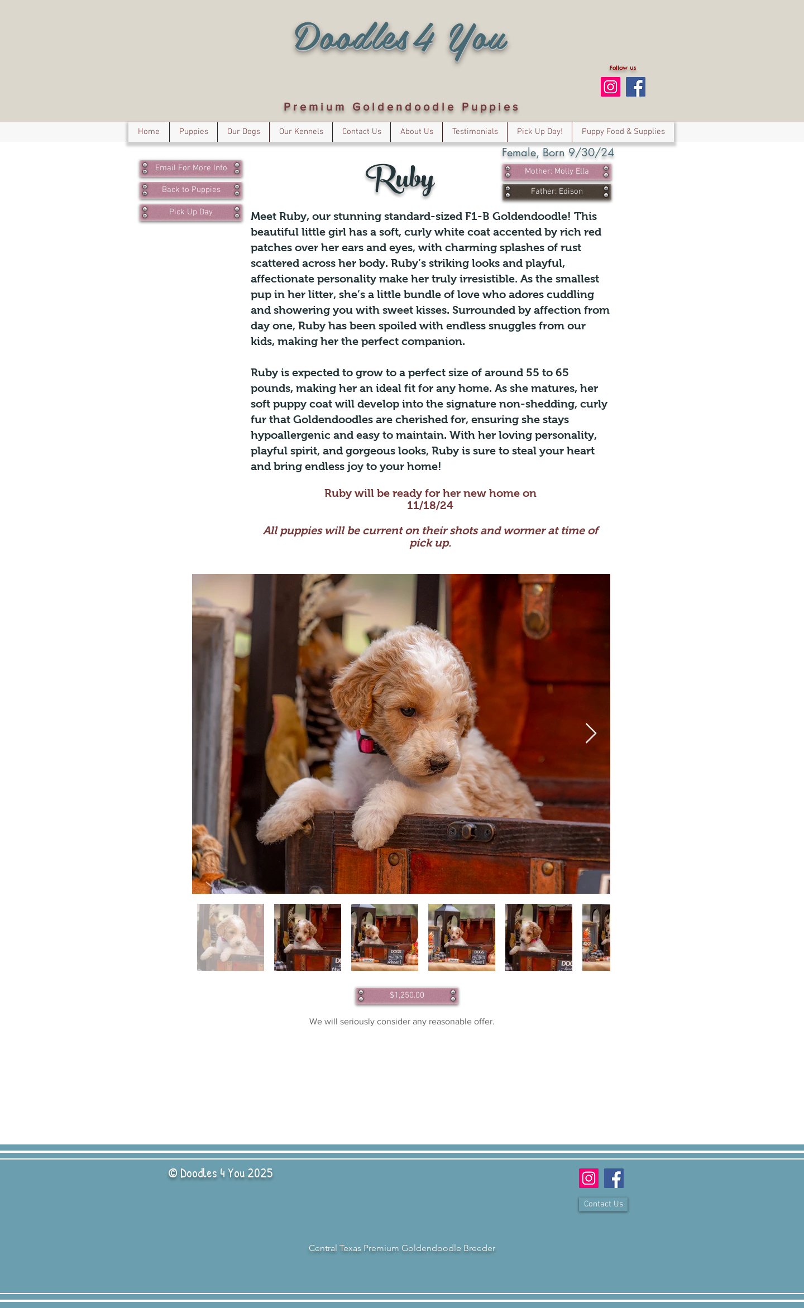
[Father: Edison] (556, 191)
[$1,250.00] (407, 995)
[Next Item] (591, 734)
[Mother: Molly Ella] (556, 171)
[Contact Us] (603, 1204)
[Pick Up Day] (191, 212)
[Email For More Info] (191, 168)
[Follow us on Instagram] (610, 87)
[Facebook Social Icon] (635, 87)
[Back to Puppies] (191, 190)
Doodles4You (400, 35)
